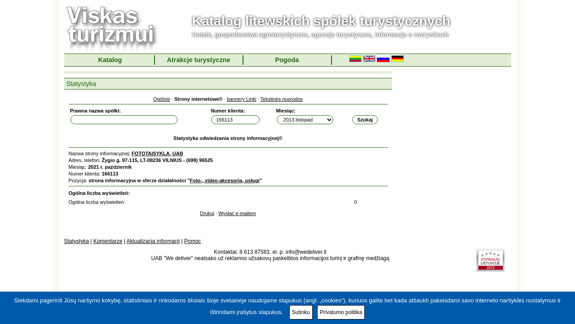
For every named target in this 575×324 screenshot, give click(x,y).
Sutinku (301, 312)
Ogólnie (161, 99)
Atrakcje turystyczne (198, 59)
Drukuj (207, 213)
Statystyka (76, 241)
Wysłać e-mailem (237, 213)
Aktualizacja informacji (153, 241)
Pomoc (192, 241)
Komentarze (108, 241)
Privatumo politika (341, 312)
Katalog (110, 59)
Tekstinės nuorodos (281, 99)
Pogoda (287, 59)
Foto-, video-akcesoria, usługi (224, 180)
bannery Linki (241, 99)
